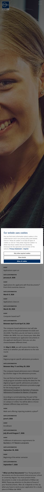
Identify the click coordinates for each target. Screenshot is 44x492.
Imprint (25, 249)
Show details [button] (22, 257)
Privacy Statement (15, 249)
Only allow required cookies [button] (22, 253)
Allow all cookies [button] (22, 261)
